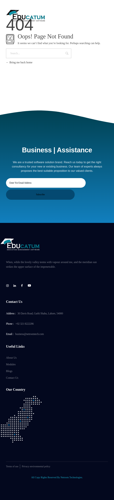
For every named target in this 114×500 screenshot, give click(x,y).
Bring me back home (19, 62)
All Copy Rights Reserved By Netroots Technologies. (57, 475)
